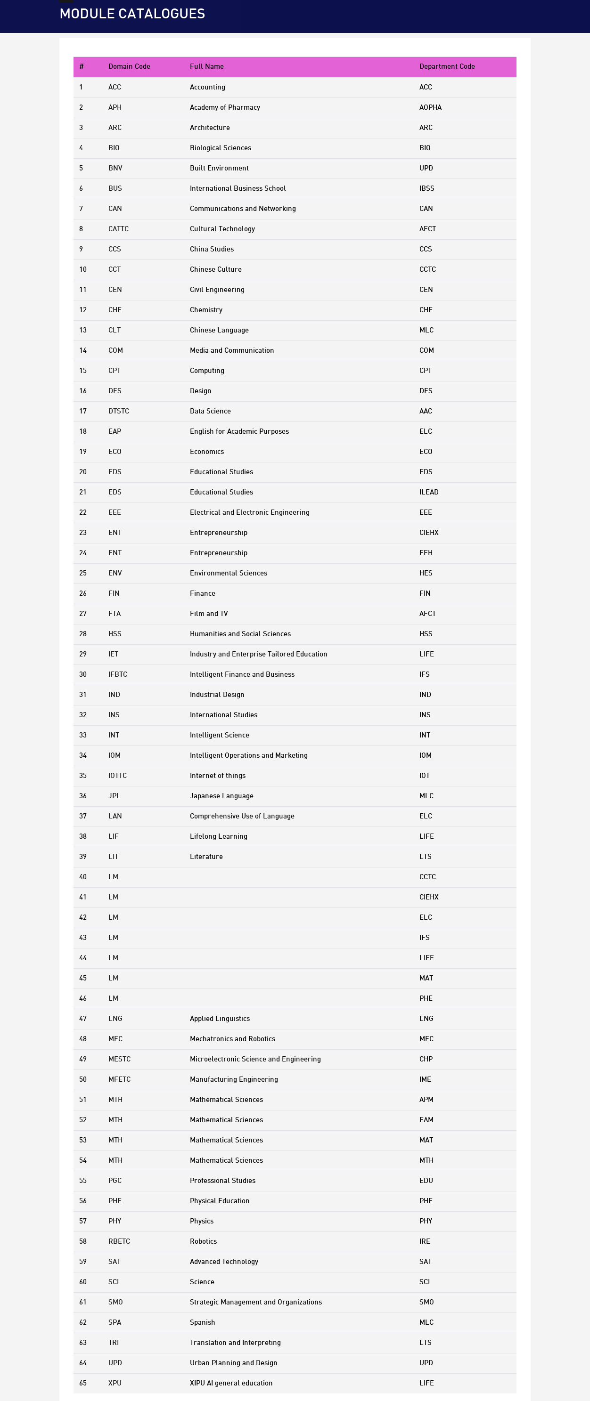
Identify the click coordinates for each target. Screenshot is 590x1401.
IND (114, 695)
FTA (114, 614)
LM (113, 877)
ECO (115, 452)
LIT (113, 857)
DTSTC (118, 411)
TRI (113, 1343)
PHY (114, 1221)
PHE (115, 1201)
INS (114, 715)
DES (115, 391)
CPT (114, 371)
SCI (113, 1282)
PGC (115, 1181)
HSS (115, 634)
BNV (115, 168)
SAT (114, 1262)
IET (113, 654)
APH (115, 107)
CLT (114, 330)
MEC (115, 1039)
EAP (114, 431)
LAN (115, 816)
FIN (114, 593)
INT (113, 735)
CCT (114, 269)
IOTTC (117, 776)
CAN (115, 209)
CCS (114, 249)
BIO (114, 148)
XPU (115, 1383)
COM (115, 350)
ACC (114, 87)
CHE (115, 310)
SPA (114, 1322)
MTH (115, 1100)
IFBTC (117, 674)
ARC (115, 128)
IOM (114, 755)
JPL (114, 796)
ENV (115, 573)
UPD (115, 1363)
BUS (115, 188)
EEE (114, 512)
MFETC (119, 1079)
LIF (113, 836)
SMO (115, 1302)
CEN (115, 290)
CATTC (118, 229)
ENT (115, 533)
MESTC (119, 1059)
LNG (115, 1019)
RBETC (119, 1241)
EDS (115, 472)
